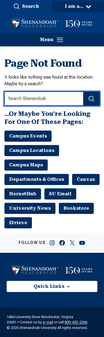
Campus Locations (31, 150)
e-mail (48, 322)
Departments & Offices (36, 179)
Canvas (86, 179)
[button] (26, 6)
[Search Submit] (91, 99)
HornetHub (22, 193)
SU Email (60, 193)
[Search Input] (52, 99)
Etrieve (18, 222)
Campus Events (28, 136)
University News (30, 208)
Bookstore (76, 208)
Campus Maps (26, 165)
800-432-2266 (76, 322)
